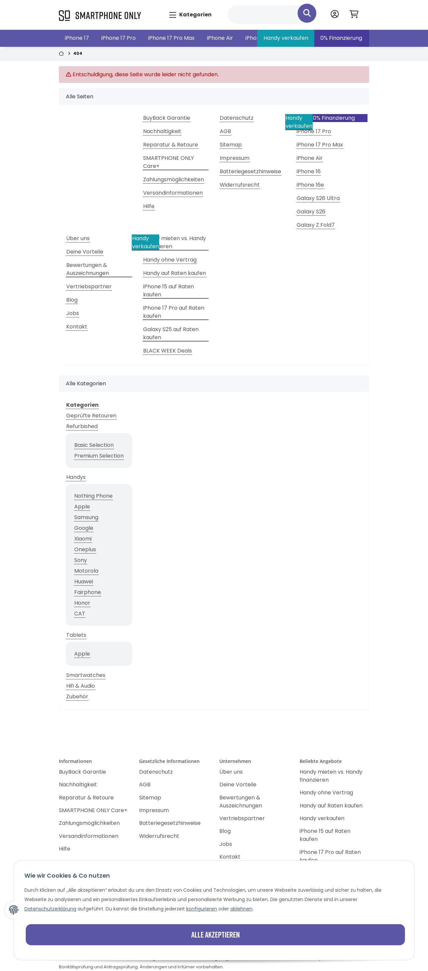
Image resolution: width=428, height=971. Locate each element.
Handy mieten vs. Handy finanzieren (174, 242)
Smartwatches (85, 675)
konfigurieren (201, 908)
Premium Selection (99, 456)
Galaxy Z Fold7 (316, 225)
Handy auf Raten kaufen (174, 273)
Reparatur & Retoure (170, 145)
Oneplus (85, 549)
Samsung (86, 517)
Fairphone (87, 592)
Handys (76, 477)
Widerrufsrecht (240, 185)
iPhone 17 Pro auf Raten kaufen (173, 312)
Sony (80, 560)
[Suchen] (271, 14)
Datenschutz (236, 118)
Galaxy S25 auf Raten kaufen (171, 333)
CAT (79, 613)
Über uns (78, 238)
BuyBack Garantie (166, 118)
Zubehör (77, 696)
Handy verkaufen (285, 38)
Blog (72, 300)
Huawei (83, 581)
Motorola (86, 571)
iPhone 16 (309, 171)
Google (83, 528)
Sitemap (231, 145)
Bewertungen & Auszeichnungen (87, 269)
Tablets (76, 635)
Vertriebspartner (89, 286)
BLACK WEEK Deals (167, 351)
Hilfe (148, 206)
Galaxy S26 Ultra (318, 198)
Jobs (72, 313)
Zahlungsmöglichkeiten (173, 179)
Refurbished (82, 426)
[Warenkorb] (356, 15)
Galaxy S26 (311, 211)
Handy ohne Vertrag (170, 260)
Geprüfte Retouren (91, 415)
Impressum (234, 158)
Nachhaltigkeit (162, 131)
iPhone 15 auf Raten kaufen (168, 290)
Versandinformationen (173, 193)
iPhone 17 (77, 38)
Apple (82, 506)
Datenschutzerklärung (50, 908)
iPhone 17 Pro (118, 38)
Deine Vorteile (84, 252)
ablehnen (241, 908)
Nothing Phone (93, 496)
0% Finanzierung (341, 38)
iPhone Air (220, 38)
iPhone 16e (310, 185)
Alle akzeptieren (215, 934)
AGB (225, 131)
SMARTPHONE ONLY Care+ (168, 162)
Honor (82, 603)
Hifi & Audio (80, 686)
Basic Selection (94, 445)
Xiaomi (83, 539)
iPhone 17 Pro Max (171, 38)
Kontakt (76, 326)
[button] (334, 15)
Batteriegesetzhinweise (250, 171)
